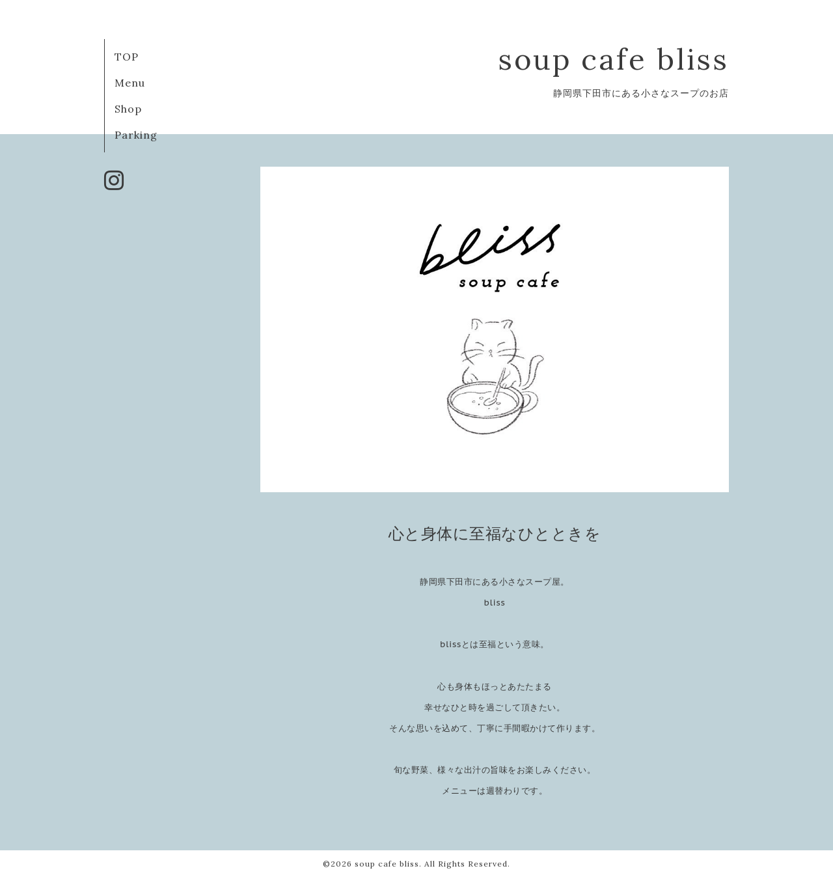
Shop (128, 108)
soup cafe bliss (613, 58)
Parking (136, 134)
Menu (130, 82)
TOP (127, 56)
